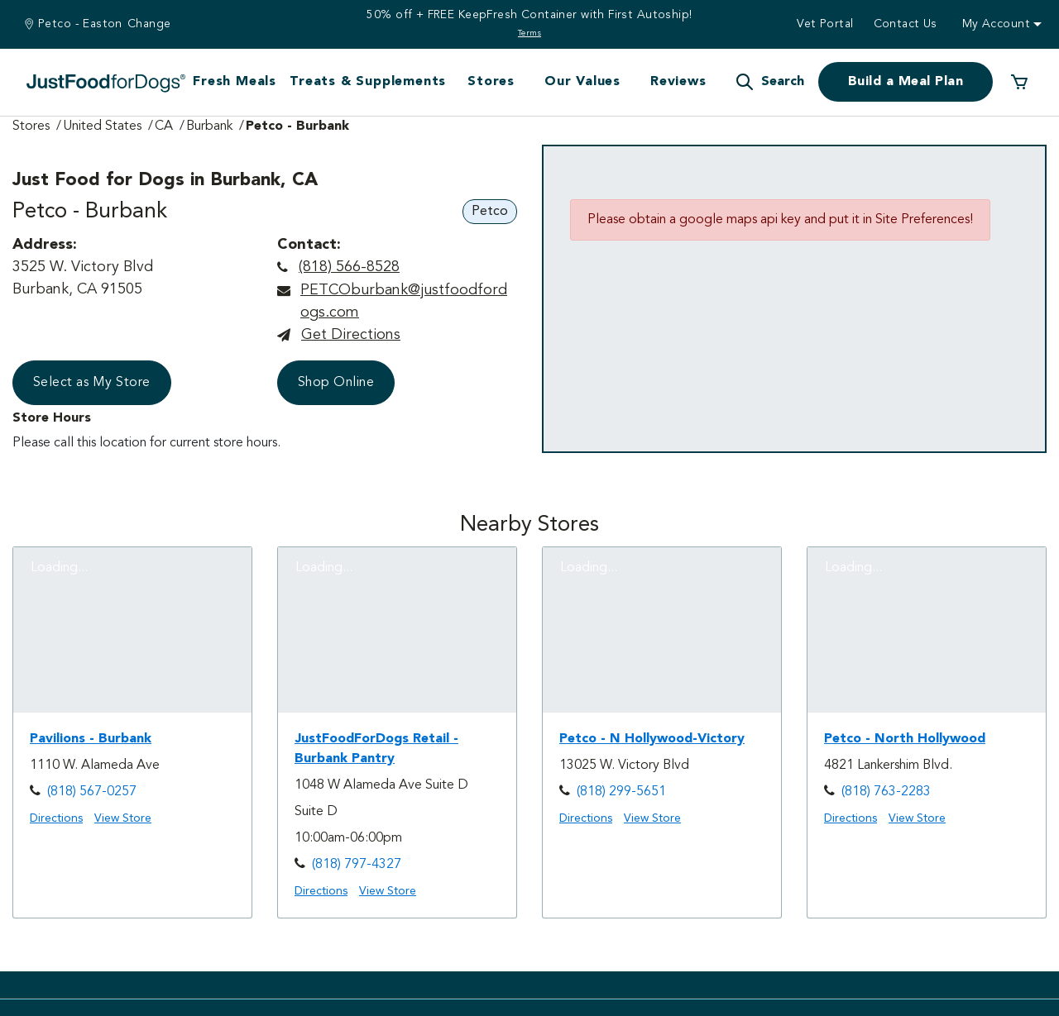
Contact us (905, 24)
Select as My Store (92, 382)
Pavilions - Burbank (90, 739)
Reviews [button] (678, 82)
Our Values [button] (582, 82)
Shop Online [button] (336, 382)
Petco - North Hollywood (904, 739)
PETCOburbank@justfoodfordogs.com (403, 301)
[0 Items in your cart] (1019, 82)
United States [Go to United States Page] (102, 126)
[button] (769, 81)
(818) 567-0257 (92, 792)
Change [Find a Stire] (149, 24)
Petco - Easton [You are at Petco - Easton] (80, 24)
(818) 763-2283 (886, 792)
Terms (529, 33)
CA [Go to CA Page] (164, 126)
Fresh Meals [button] (234, 82)
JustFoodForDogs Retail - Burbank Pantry (376, 749)
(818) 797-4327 (356, 864)
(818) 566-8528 (349, 267)
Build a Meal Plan (905, 81)
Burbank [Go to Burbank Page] (209, 126)
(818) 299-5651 (621, 792)
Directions (56, 818)
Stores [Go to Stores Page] (31, 126)
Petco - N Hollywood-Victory (652, 739)
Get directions (350, 334)
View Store (122, 818)
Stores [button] (491, 82)
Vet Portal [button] (825, 24)
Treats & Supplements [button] (368, 82)
